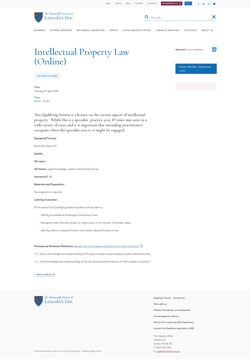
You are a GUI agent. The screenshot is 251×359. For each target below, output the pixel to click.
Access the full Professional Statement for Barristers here (107, 246)
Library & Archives (167, 30)
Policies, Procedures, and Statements (172, 310)
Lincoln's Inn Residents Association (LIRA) (174, 328)
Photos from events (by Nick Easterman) (174, 322)
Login (188, 3)
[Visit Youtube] (214, 3)
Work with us (160, 304)
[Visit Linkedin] (203, 3)
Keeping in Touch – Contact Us (169, 298)
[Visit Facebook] (198, 3)
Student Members (61, 30)
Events (113, 30)
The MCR (139, 3)
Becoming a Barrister (91, 30)
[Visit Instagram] (208, 3)
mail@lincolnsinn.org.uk (168, 351)
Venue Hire (152, 3)
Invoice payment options (166, 316)
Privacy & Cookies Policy (71, 351)
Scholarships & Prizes (137, 30)
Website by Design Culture (92, 351)
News (108, 3)
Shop (128, 3)
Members (39, 30)
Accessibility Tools (170, 3)
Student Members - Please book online (195, 69)
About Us (207, 30)
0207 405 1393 (163, 347)
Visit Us (118, 3)
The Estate (190, 30)
